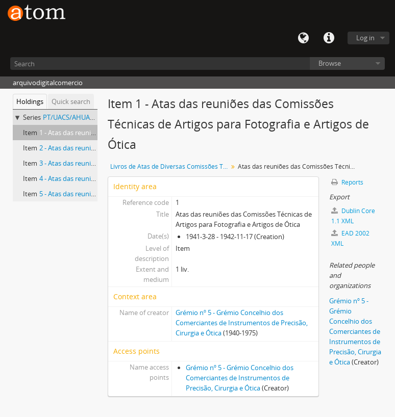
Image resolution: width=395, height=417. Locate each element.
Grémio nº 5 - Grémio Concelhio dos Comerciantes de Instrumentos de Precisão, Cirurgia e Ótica (242, 322)
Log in (365, 37)
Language (303, 38)
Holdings (29, 101)
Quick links (328, 38)
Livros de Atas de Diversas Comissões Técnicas (170, 166)
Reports (347, 182)
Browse (329, 63)
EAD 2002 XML (350, 238)
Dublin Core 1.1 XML (353, 215)
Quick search (71, 101)
